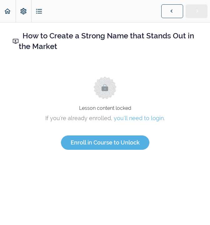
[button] (8, 11)
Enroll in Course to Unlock (105, 142)
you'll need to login (139, 118)
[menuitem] (23, 11)
